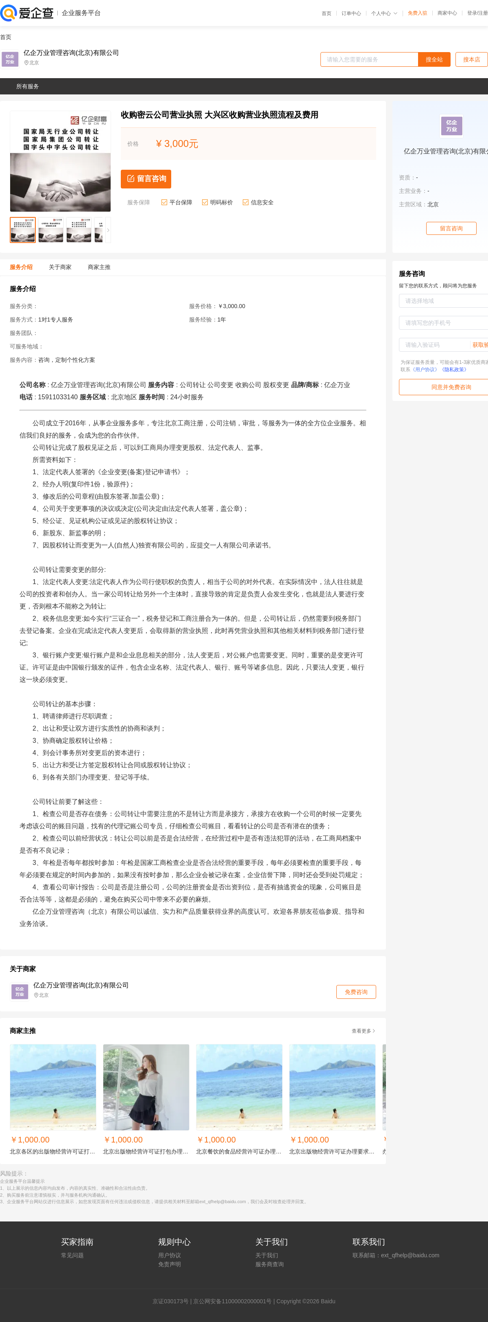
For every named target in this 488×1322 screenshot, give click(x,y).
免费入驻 (417, 13)
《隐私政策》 (454, 369)
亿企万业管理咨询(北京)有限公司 (71, 53)
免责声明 (169, 1264)
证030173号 (173, 1301)
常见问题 (72, 1255)
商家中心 (447, 13)
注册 (483, 13)
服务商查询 (269, 1264)
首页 (326, 13)
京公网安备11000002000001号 (232, 1301)
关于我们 (266, 1255)
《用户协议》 (425, 369)
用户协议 (169, 1255)
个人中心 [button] (384, 13)
